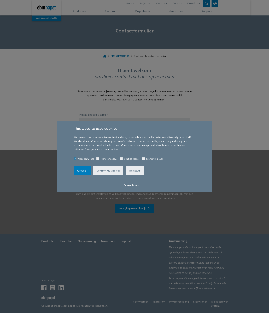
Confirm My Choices (108, 170)
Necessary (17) (86, 158)
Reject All (135, 170)
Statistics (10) (131, 158)
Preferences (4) (109, 158)
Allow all (82, 170)
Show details (131, 184)
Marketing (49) (154, 158)
